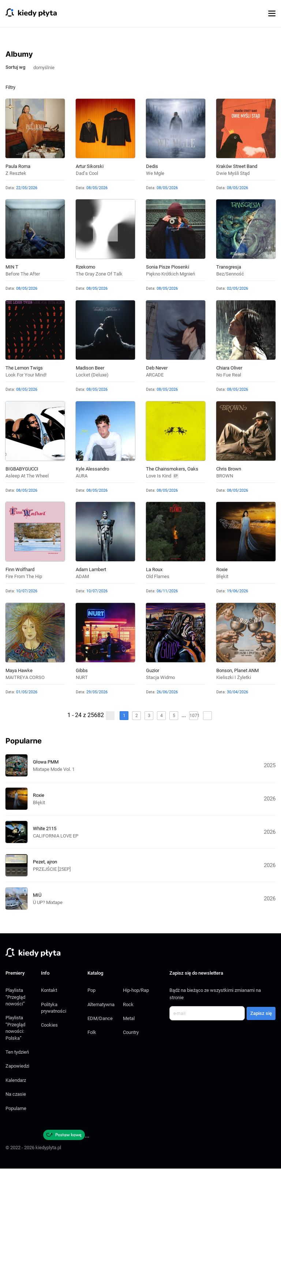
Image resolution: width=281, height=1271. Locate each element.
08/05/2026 (97, 290)
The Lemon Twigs (24, 470)
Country (131, 1134)
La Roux (154, 672)
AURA (81, 578)
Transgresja (228, 369)
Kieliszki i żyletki (233, 780)
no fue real (228, 477)
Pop (91, 1092)
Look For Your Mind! (25, 477)
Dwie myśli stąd (233, 275)
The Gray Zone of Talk (99, 376)
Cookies (49, 1127)
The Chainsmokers (165, 571)
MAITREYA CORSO (25, 780)
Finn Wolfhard (19, 672)
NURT (82, 780)
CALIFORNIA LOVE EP (55, 938)
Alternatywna (101, 1107)
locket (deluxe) (92, 477)
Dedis (152, 268)
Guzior (152, 773)
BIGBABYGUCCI (21, 571)
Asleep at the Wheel (27, 578)
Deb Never (157, 470)
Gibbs (82, 773)
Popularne (15, 1211)
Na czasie (15, 1196)
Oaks (192, 571)
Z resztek (15, 275)
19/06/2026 (237, 693)
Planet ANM (246, 773)
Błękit (222, 679)
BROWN (224, 578)
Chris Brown (228, 571)
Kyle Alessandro (92, 571)
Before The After (22, 376)
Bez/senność (230, 376)
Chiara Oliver (229, 470)
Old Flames (157, 679)
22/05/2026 (26, 290)
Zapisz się (261, 1115)
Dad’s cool (87, 275)
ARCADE (155, 477)
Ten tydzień (17, 1154)
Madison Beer (90, 470)
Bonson (224, 773)
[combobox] (47, 169)
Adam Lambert (91, 672)
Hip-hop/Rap (136, 1092)
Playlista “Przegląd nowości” (15, 1099)
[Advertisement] (140, 89)
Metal (129, 1121)
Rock (128, 1107)
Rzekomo (85, 369)
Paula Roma (17, 268)
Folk (91, 1134)
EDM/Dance (100, 1121)
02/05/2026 (237, 391)
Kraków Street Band (236, 268)
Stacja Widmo (160, 780)
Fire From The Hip (23, 679)
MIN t (11, 369)
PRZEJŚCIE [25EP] (52, 971)
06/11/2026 (167, 693)
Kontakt (49, 1092)
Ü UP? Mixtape (48, 1005)
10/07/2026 (26, 693)
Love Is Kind (158, 578)
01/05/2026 (26, 794)
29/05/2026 (97, 794)
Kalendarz (15, 1182)
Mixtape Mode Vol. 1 (54, 871)
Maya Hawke (19, 773)
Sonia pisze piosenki (167, 369)
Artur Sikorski (90, 268)
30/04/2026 (237, 794)
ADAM (82, 679)
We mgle (155, 275)
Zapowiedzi (17, 1168)
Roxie (222, 672)
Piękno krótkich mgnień (170, 376)
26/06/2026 (167, 794)
